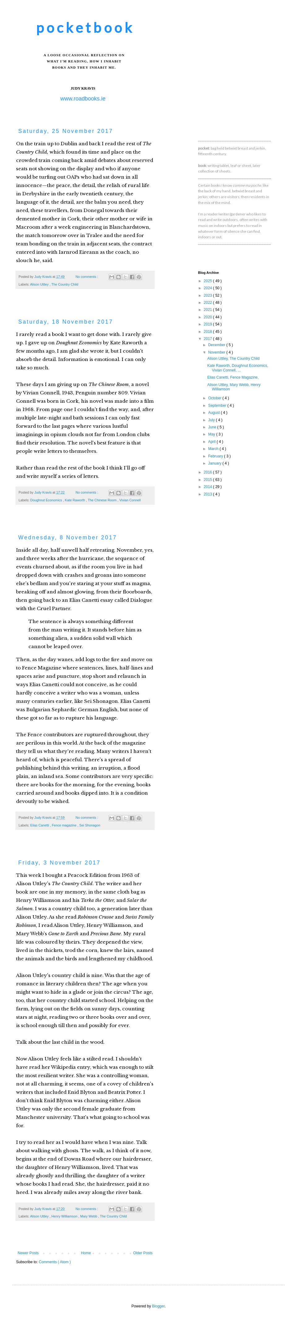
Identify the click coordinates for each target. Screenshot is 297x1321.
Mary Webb (89, 1216)
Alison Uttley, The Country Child (233, 358)
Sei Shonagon (89, 825)
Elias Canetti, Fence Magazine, (233, 377)
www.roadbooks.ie (82, 99)
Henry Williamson (64, 1216)
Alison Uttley (40, 284)
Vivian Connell (130, 500)
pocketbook (85, 27)
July (212, 420)
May (212, 434)
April (212, 442)
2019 (208, 324)
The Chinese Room (103, 500)
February (216, 456)
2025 (208, 281)
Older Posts (143, 1253)
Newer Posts (28, 1253)
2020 (208, 317)
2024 (208, 288)
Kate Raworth (75, 500)
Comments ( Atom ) (55, 1262)
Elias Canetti (40, 825)
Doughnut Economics (46, 500)
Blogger (158, 1306)
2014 (208, 487)
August (214, 412)
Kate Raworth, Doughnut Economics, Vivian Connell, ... (237, 367)
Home (86, 1253)
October (215, 398)
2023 (208, 295)
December (217, 345)
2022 (208, 302)
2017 (208, 339)
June (212, 427)
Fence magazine (64, 825)
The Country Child (64, 284)
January (215, 463)
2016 (208, 472)
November (217, 352)
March (214, 449)
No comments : (87, 276)
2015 (208, 480)
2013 (208, 494)
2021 (208, 310)
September (217, 405)
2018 (208, 331)
